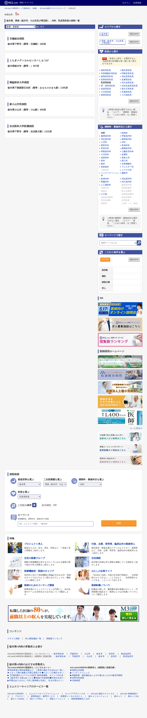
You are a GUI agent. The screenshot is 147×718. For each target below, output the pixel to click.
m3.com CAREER (15, 693)
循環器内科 (127, 139)
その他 (104, 194)
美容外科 (105, 148)
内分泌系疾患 (128, 82)
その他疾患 (127, 95)
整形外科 (105, 145)
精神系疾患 (106, 95)
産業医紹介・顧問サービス (43, 696)
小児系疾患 (106, 92)
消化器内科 (106, 139)
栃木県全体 (59, 654)
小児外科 (105, 154)
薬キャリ (118, 696)
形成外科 (126, 145)
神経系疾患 (106, 70)
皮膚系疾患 (127, 79)
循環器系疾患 (107, 76)
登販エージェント (58, 699)
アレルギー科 (128, 167)
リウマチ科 (127, 170)
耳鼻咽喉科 (127, 164)
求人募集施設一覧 (33, 638)
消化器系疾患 (128, 76)
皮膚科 (125, 154)
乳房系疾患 (106, 82)
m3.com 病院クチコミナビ (103, 693)
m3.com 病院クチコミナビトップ (52, 8)
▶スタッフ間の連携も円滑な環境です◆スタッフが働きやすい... (36, 673)
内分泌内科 (127, 182)
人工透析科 (106, 185)
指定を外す (134, 34)
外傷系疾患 (127, 92)
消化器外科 (127, 178)
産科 (103, 160)
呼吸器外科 (106, 151)
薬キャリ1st (133, 696)
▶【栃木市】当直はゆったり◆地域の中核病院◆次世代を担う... (36, 678)
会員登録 (137, 3)
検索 (119, 523)
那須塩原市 (126, 654)
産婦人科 (126, 157)
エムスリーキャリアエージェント (44, 693)
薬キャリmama (17, 699)
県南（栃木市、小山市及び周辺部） (112, 42)
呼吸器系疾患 (128, 73)
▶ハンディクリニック (80, 673)
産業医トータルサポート (72, 696)
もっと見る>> (136, 428)
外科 (124, 142)
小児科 (104, 142)
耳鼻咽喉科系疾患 (109, 73)
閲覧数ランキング (54, 638)
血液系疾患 (106, 89)
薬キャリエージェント (98, 696)
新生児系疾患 (128, 89)
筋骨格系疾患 (107, 79)
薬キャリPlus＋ (37, 699)
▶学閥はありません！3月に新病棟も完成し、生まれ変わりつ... (35, 680)
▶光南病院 (75, 680)
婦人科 (125, 160)
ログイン (126, 3)
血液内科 (105, 178)
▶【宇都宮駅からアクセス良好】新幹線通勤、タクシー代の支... (36, 675)
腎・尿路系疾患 (108, 86)
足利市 (112, 654)
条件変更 (105, 259)
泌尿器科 (105, 157)
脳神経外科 (127, 148)
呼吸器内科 (127, 136)
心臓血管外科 (128, 151)
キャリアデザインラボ (75, 693)
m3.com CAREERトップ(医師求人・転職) (21, 8)
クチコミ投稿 (13, 638)
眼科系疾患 (127, 70)
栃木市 (99, 654)
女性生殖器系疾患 (130, 86)
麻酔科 (125, 173)
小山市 (87, 654)
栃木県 (104, 34)
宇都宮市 (74, 654)
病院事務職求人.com (80, 699)
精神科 (125, 133)
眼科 (103, 164)
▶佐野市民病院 (77, 678)
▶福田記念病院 (77, 670)
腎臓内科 (105, 182)
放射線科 (105, 167)
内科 (103, 133)
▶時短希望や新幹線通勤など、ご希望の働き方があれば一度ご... (36, 670)
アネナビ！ (20, 696)
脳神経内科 (106, 136)
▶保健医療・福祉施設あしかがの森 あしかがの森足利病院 (96, 675)
